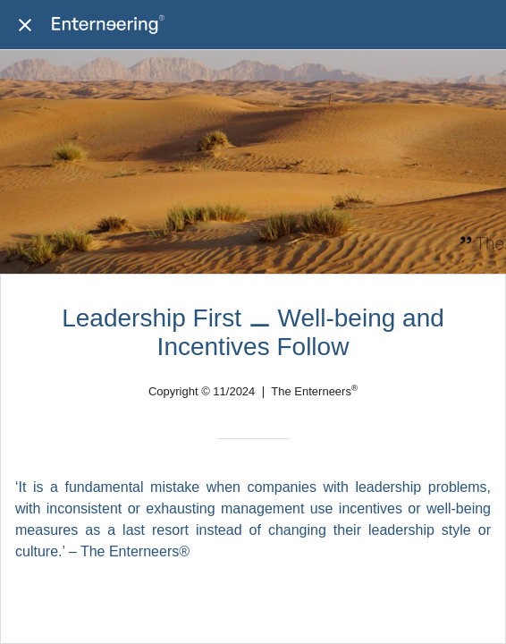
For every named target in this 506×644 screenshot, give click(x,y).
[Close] (25, 25)
